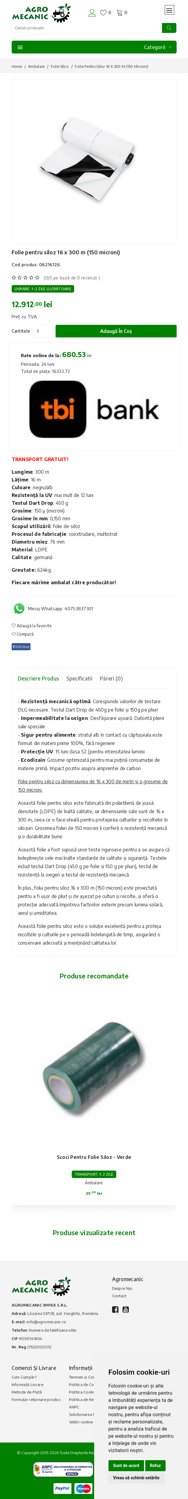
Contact (119, 1295)
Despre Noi (122, 1288)
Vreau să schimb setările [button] (136, 1477)
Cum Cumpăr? (24, 1377)
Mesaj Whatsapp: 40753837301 (60, 608)
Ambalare (36, 66)
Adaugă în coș (116, 331)
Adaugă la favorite (32, 625)
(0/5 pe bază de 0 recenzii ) (72, 277)
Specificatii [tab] (79, 678)
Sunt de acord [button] (126, 1465)
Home (17, 66)
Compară (23, 634)
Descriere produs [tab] (38, 678)
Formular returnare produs (36, 1399)
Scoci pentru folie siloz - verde (94, 1157)
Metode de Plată (27, 1392)
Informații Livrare (27, 1384)
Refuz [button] (155, 1465)
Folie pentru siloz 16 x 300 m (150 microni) (66, 252)
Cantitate (21, 331)
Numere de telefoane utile (53, 1330)
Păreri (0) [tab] (111, 678)
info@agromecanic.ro (46, 1321)
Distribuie (21, 646)
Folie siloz (60, 66)
